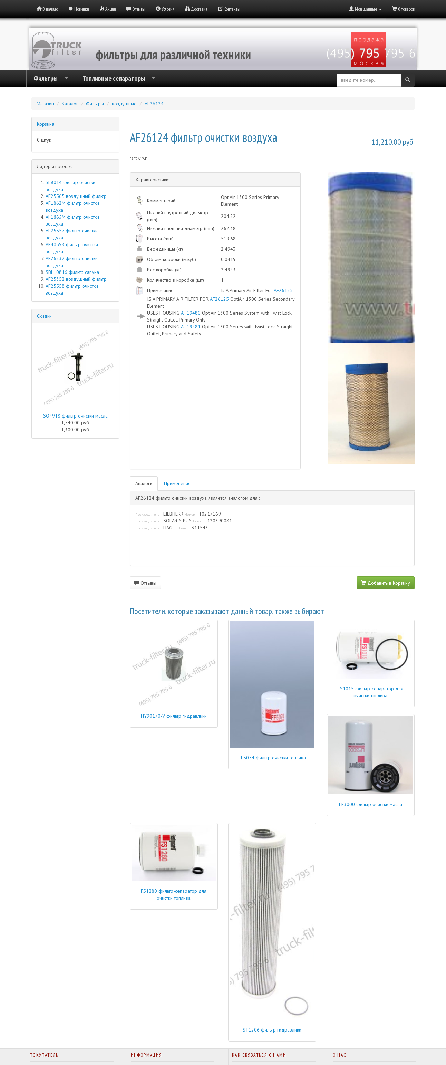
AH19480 (191, 313)
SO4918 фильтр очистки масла (75, 416)
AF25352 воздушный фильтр (76, 279)
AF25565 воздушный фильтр (76, 196)
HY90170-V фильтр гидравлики (174, 716)
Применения (177, 483)
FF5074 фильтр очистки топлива (272, 758)
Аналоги (143, 483)
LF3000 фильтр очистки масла (370, 804)
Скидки (44, 316)
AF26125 (283, 290)
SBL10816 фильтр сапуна (72, 272)
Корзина (45, 124)
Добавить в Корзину (385, 583)
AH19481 (191, 327)
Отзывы (145, 583)
